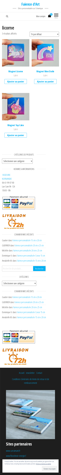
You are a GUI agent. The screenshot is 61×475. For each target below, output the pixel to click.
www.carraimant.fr (13, 450)
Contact (39, 372)
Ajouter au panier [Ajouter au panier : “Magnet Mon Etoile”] (45, 81)
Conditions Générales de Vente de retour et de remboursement (30, 381)
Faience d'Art (30, 4)
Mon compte (40, 16)
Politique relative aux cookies (43, 464)
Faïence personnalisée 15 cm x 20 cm (27, 240)
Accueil (21, 372)
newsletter (30, 372)
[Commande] (44, 34)
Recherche (39, 268)
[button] (15, 53)
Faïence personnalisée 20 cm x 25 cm (29, 245)
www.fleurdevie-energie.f (16, 455)
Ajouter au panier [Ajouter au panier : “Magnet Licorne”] (15, 81)
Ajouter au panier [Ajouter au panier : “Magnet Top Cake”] (15, 135)
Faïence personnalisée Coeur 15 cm (31, 255)
